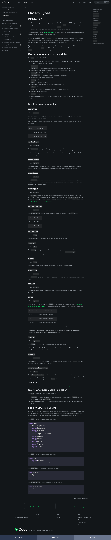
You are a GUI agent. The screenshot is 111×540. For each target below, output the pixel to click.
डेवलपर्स (25, 2)
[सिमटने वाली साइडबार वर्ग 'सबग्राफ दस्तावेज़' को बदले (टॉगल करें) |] (20, 50)
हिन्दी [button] (85, 2)
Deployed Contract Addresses (9, 23)
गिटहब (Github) (82, 522)
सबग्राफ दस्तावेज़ (5, 50)
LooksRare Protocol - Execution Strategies (40, 201)
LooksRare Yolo (5, 34)
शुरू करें (58, 517)
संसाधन (19, 2)
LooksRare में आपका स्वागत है (22, 517)
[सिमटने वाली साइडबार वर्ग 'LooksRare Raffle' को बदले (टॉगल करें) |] (20, 31)
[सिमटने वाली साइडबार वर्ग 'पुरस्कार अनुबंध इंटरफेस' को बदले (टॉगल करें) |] (20, 45)
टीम (74, 2)
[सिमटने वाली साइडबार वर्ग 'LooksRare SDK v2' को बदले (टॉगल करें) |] (20, 39)
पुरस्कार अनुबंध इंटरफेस (6, 45)
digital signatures (69, 386)
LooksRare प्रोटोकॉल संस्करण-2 (9, 10)
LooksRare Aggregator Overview (10, 28)
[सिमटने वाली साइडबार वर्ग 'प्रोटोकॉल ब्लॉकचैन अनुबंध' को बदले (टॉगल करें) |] (20, 26)
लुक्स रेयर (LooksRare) (84, 517)
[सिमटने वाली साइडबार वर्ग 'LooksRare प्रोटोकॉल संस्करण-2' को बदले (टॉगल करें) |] (20, 10)
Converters (31, 327)
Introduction (94, 7)
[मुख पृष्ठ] (25, 7)
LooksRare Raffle (6, 31)
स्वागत (37, 517)
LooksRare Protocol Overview (9, 12)
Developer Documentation (8, 7)
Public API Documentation (8, 37)
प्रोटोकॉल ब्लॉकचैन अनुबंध (7, 26)
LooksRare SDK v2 (6, 39)
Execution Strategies (7, 18)
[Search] (102, 2)
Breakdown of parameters (97, 9)
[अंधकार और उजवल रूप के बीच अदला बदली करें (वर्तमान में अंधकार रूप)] (90, 2)
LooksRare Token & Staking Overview (11, 42)
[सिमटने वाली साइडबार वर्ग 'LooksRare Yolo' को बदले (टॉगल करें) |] (20, 34)
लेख (69, 2)
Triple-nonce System (7, 20)
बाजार (79, 2)
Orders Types (5, 15)
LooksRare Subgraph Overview (9, 47)
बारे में (13, 2)
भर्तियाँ (31, 2)
